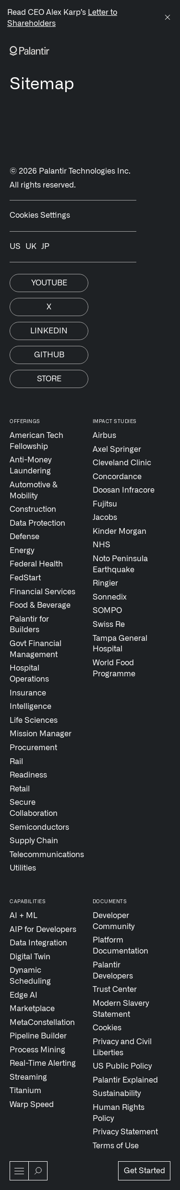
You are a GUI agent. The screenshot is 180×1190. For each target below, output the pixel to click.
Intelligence (30, 706)
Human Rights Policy (118, 1113)
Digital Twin (30, 957)
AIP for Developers (43, 929)
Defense (24, 537)
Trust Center (115, 989)
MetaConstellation (42, 1022)
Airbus (104, 435)
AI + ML (23, 915)
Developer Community (113, 921)
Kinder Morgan (119, 531)
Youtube (49, 283)
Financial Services (42, 592)
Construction (33, 509)
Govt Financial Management (35, 649)
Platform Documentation (120, 945)
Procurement (33, 748)
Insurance (28, 693)
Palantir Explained (125, 1080)
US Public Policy (122, 1066)
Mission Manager (41, 734)
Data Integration (38, 943)
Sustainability (117, 1093)
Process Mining (37, 1050)
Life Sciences (34, 720)
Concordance (117, 477)
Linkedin (49, 331)
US (15, 246)
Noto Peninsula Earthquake (120, 564)
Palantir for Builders (29, 624)
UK (30, 246)
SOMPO (107, 610)
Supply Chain (34, 841)
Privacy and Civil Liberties (122, 1047)
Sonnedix (110, 597)
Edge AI (23, 995)
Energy (22, 550)
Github (49, 355)
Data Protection (37, 523)
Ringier (105, 583)
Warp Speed (32, 1104)
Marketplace (32, 1009)
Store (49, 379)
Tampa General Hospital (120, 644)
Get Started (144, 1171)
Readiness (28, 775)
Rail (16, 762)
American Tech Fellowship (36, 441)
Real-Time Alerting (43, 1063)
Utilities (23, 868)
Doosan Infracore (124, 490)
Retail (20, 789)
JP (45, 246)
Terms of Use (116, 1146)
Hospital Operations (29, 673)
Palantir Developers (113, 970)
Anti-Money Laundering (30, 465)
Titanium (25, 1091)
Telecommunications (44, 855)
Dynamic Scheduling (30, 975)
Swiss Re (109, 624)
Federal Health (36, 564)
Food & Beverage (40, 605)
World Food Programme (114, 668)
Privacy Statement (125, 1132)
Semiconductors (39, 827)
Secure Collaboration (34, 808)
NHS (101, 545)
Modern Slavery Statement (121, 1009)
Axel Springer (117, 449)
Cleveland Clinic (122, 463)
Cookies (107, 1028)
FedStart (25, 578)
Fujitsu (105, 504)
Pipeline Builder (38, 1036)
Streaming (28, 1077)
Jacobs (105, 517)
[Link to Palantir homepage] (29, 51)
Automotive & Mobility (34, 490)
